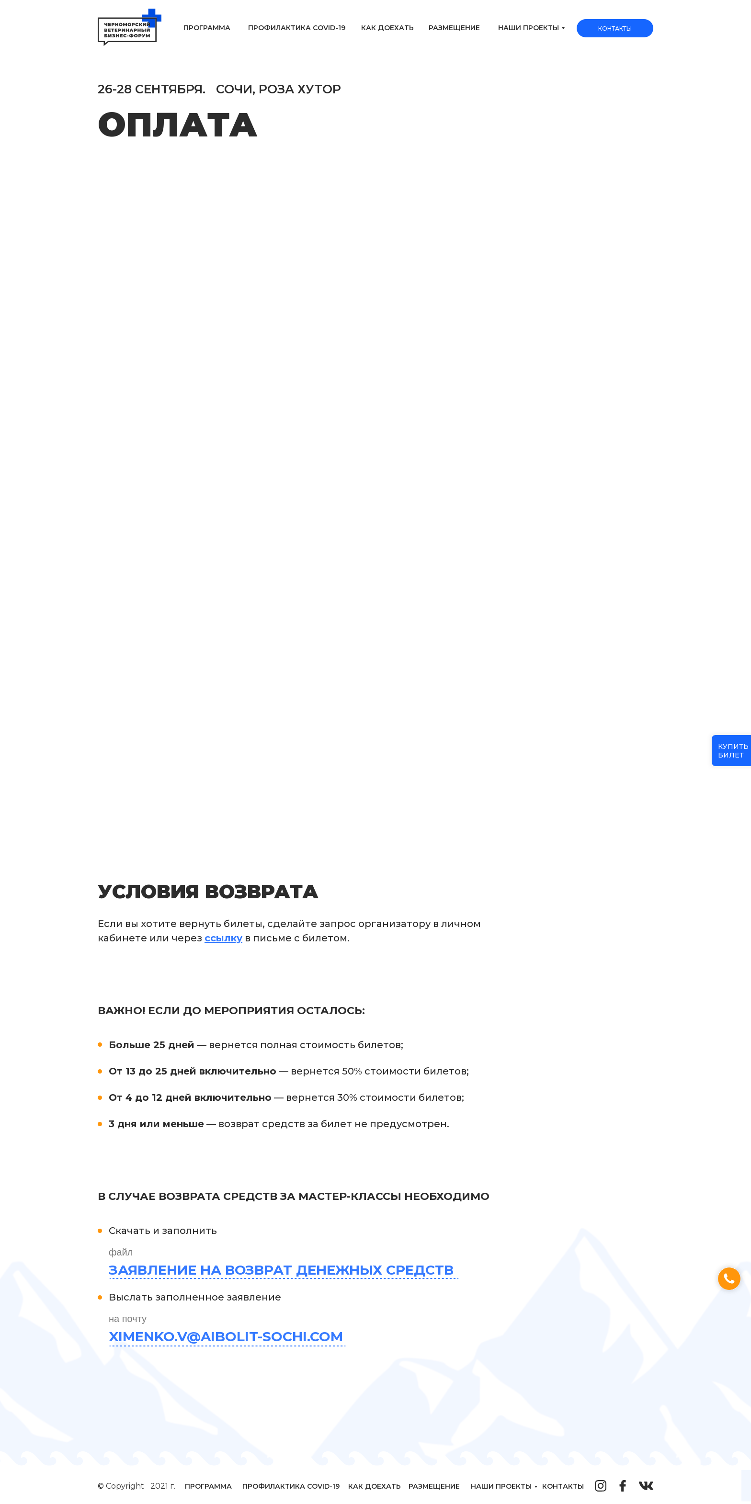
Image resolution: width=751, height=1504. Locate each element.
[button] (729, 1279)
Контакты (615, 28)
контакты (563, 1486)
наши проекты (528, 27)
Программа (206, 27)
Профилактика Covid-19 (296, 27)
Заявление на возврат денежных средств (281, 1270)
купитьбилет (733, 750)
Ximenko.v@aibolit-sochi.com (226, 1336)
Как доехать (387, 27)
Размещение (454, 27)
